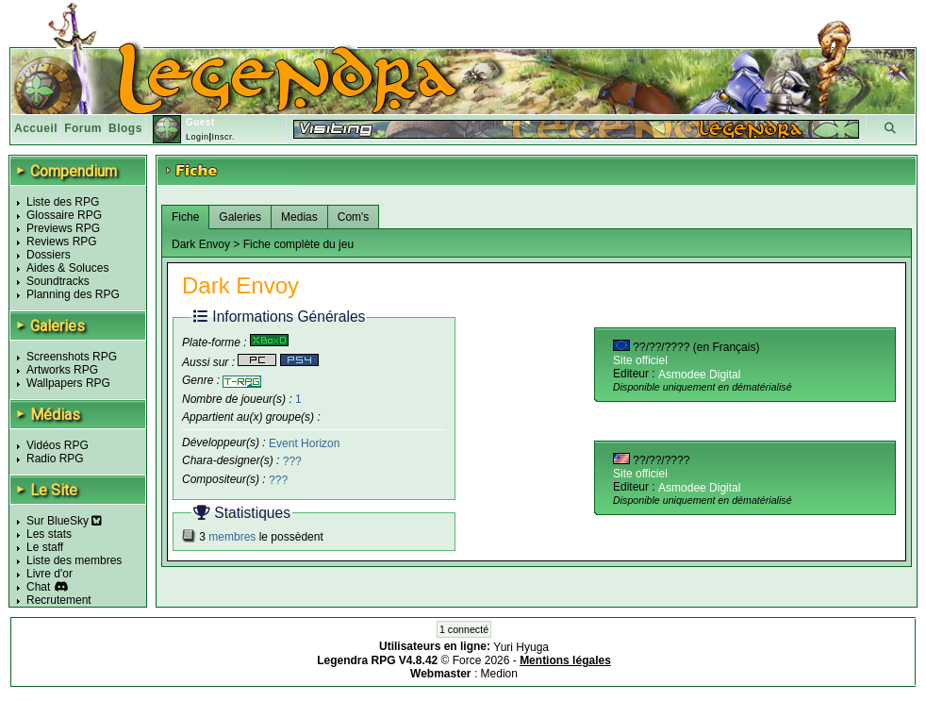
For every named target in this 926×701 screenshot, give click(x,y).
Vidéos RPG (57, 445)
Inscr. (223, 137)
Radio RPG (55, 458)
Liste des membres (74, 560)
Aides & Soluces (67, 268)
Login (197, 137)
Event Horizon (304, 442)
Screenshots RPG (71, 356)
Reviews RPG (61, 241)
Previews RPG (63, 228)
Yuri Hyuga (521, 647)
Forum (83, 128)
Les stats (49, 534)
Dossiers (48, 254)
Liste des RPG (62, 202)
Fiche (185, 217)
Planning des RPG (73, 294)
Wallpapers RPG (68, 383)
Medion (499, 673)
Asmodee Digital (699, 374)
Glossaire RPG (64, 215)
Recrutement (58, 600)
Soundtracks (58, 281)
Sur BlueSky (64, 520)
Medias (299, 217)
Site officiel (640, 360)
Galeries (240, 217)
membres (232, 536)
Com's (354, 217)
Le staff (44, 547)
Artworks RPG (62, 369)
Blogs (125, 128)
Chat (38, 586)
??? (292, 461)
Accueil (36, 128)
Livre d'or (49, 573)
